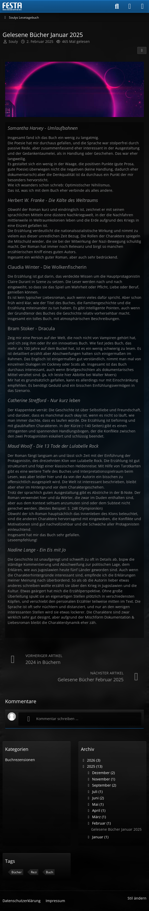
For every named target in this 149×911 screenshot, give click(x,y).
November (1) (100, 779)
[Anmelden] (130, 6)
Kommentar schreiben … (50, 719)
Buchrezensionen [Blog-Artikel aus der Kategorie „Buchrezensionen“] (20, 759)
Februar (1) (98, 823)
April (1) (95, 810)
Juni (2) (95, 797)
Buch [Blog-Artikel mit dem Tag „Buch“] (49, 872)
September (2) (101, 785)
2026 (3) (90, 760)
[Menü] (142, 6)
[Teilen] (141, 50)
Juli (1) (94, 791)
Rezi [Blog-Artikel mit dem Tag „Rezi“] (34, 872)
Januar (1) (97, 837)
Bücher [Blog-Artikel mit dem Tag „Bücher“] (16, 872)
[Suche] (117, 6)
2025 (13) (91, 766)
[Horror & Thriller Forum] (12, 6)
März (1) (96, 816)
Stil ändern (137, 898)
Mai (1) (95, 804)
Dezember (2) (100, 772)
